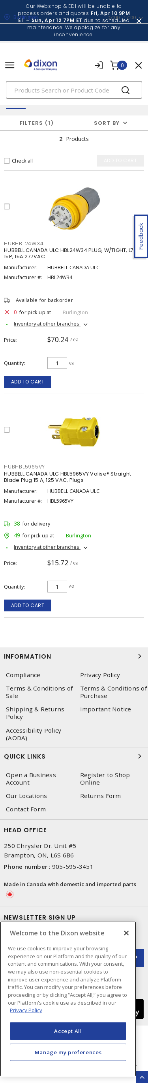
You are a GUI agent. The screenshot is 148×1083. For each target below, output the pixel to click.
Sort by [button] (107, 123)
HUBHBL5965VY (24, 466)
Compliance (23, 675)
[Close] (126, 933)
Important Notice (105, 709)
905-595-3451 (73, 866)
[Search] (74, 90)
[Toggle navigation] (10, 65)
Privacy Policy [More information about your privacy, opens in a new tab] (26, 1010)
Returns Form (100, 796)
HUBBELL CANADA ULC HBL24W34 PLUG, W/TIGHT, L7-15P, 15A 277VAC (70, 253)
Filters (37, 123)
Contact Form (26, 809)
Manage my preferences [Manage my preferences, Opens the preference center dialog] (68, 1052)
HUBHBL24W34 (23, 243)
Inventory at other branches (47, 323)
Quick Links (74, 756)
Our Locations (26, 796)
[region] (68, 999)
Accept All (68, 1031)
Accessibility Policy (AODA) (33, 734)
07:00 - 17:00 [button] (121, 17)
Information (74, 656)
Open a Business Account (31, 778)
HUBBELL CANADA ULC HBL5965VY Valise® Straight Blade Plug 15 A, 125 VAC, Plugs (67, 476)
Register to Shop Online (105, 778)
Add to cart (28, 381)
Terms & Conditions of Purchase (113, 692)
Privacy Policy (100, 675)
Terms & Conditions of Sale (39, 692)
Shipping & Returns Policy (35, 712)
